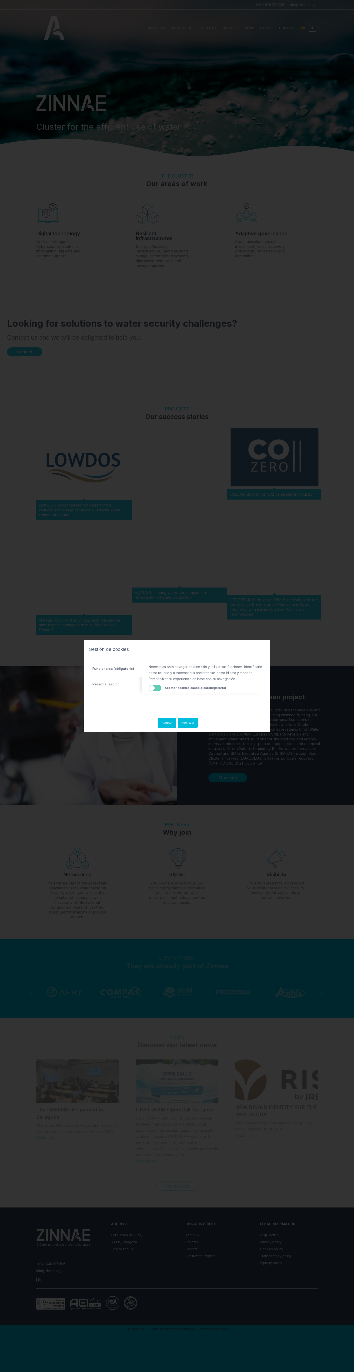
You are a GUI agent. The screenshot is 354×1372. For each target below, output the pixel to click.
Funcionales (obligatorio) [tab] (113, 669)
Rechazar (187, 722)
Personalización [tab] (106, 684)
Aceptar (167, 722)
